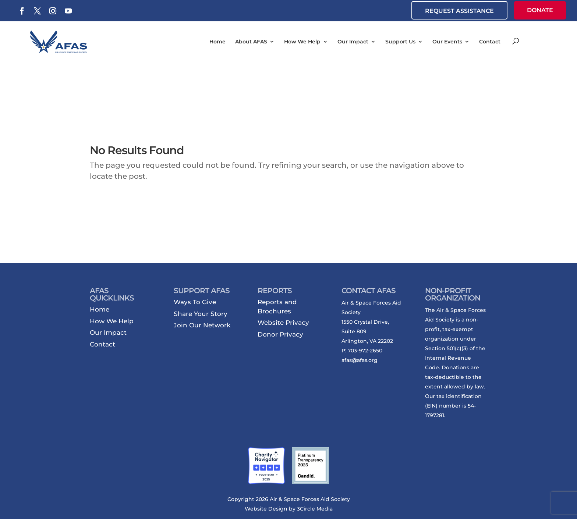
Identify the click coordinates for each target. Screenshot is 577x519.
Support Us (400, 41)
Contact (489, 41)
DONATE (540, 10)
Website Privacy (283, 322)
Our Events (447, 41)
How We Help (302, 41)
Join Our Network (202, 325)
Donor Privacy (280, 334)
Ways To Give (195, 302)
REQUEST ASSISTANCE (459, 10)
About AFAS (251, 41)
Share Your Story (200, 313)
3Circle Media (315, 508)
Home (217, 41)
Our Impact (352, 41)
